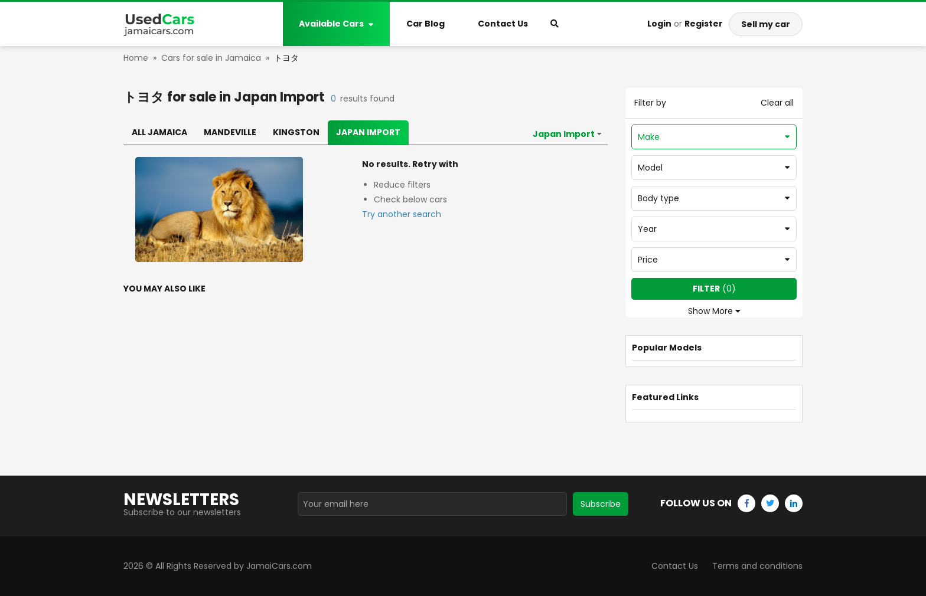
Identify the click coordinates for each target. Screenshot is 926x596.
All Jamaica (159, 132)
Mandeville (230, 132)
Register (703, 24)
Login (659, 24)
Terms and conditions (757, 566)
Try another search (401, 214)
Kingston (296, 132)
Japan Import (368, 132)
